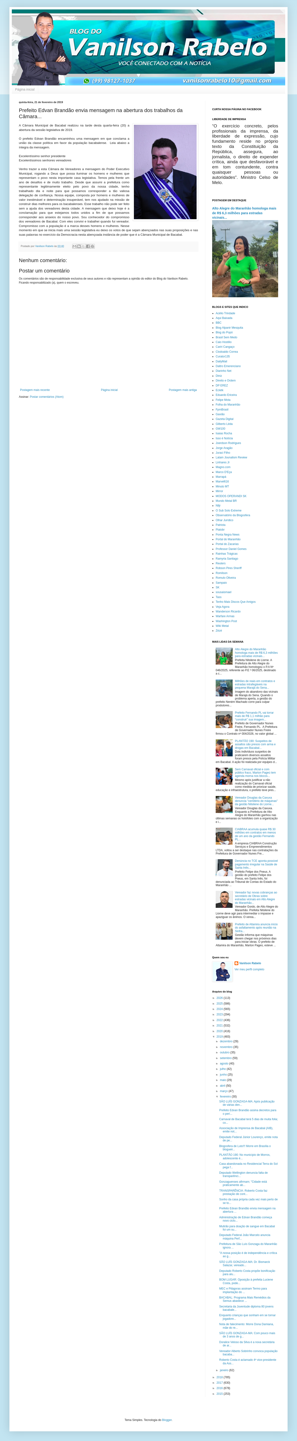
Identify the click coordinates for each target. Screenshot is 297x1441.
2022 (220, 1020)
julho (223, 1069)
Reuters (221, 563)
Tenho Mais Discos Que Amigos (236, 601)
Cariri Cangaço (225, 346)
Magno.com (223, 467)
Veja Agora (222, 606)
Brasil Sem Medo (226, 337)
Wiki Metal (222, 626)
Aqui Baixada (224, 318)
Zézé (219, 630)
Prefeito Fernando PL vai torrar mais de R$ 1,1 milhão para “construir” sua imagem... (254, 716)
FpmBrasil (222, 409)
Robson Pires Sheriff (229, 568)
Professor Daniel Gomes (231, 549)
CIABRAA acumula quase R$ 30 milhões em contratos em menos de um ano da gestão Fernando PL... (255, 834)
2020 (220, 1031)
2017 (220, 1382)
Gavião (220, 414)
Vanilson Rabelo (250, 963)
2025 (220, 1003)
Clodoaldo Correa (227, 351)
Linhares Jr (223, 462)
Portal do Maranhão (228, 539)
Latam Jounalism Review (231, 457)
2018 (220, 1377)
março (224, 1091)
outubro (225, 1052)
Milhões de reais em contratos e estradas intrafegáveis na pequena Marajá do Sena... (255, 684)
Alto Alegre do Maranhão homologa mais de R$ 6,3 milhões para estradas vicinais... (244, 212)
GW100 (220, 428)
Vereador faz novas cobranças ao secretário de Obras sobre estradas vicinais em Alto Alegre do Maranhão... (256, 897)
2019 (220, 1036)
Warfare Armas (225, 616)
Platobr (220, 529)
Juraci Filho (223, 452)
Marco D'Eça (224, 472)
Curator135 (223, 356)
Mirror (219, 491)
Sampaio (221, 582)
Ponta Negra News (227, 534)
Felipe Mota (223, 400)
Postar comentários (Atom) (47, 396)
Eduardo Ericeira (226, 395)
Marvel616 (222, 481)
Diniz (219, 375)
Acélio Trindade (225, 313)
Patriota (220, 525)
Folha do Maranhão (228, 404)
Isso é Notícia (224, 438)
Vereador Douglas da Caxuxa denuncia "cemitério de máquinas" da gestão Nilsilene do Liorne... (256, 801)
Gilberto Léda (224, 424)
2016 (220, 1388)
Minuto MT (222, 486)
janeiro (224, 1370)
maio (223, 1080)
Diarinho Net (223, 371)
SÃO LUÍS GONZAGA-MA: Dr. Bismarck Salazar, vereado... (244, 1263)
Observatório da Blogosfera (233, 515)
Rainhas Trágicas (227, 553)
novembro (226, 1047)
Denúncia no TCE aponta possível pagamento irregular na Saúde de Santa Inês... (256, 864)
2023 (220, 1014)
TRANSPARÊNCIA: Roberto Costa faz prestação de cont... (243, 1192)
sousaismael (223, 592)
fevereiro (226, 1096)
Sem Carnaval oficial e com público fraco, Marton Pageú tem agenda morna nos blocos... (255, 773)
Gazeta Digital (224, 419)
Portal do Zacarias (227, 544)
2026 (220, 998)
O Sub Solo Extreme (228, 510)
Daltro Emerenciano (228, 366)
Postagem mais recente (35, 390)
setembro (226, 1058)
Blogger (167, 1420)
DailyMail (221, 361)
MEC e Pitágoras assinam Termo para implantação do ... (243, 1290)
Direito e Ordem (226, 380)
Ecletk (219, 390)
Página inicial (25, 89)
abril (223, 1085)
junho (224, 1074)
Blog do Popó (224, 332)
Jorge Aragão (224, 448)
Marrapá (221, 476)
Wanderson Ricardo (228, 611)
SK (217, 587)
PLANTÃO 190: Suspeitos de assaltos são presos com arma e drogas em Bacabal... (255, 744)
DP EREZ (222, 385)
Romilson (221, 573)
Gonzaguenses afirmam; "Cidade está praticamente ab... (243, 1183)
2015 (220, 1393)
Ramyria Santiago (227, 558)
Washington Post (226, 621)
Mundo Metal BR (226, 501)
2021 (220, 1025)
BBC (219, 322)
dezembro (226, 1041)
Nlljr (218, 505)
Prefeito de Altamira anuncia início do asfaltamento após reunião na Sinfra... (256, 928)
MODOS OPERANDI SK (231, 496)
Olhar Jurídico (224, 520)
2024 (220, 1009)
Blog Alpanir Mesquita (229, 327)
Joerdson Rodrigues (228, 443)
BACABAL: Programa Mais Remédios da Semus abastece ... (244, 1299)
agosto (224, 1063)
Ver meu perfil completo (249, 969)
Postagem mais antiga (183, 390)
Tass (219, 597)
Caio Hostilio (223, 342)
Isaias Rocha (224, 433)
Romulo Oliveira (226, 577)
